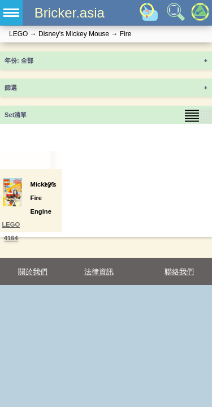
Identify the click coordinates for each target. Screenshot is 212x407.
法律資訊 (99, 271)
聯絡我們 (179, 271)
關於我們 (32, 271)
